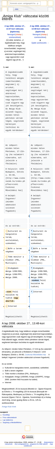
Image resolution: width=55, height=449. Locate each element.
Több (16, 9)
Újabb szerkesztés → (40, 43)
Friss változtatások (10, 417)
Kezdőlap (6, 415)
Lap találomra (8, 420)
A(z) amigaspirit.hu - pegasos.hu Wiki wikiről (31, 444)
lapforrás (15, 32)
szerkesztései (14, 37)
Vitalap (10, 9)
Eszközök (50, 9)
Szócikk (4, 9)
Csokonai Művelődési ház (35, 355)
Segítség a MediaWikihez (12, 422)
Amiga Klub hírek (9, 407)
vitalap (18, 34)
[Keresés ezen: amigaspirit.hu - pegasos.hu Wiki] (25, 3)
